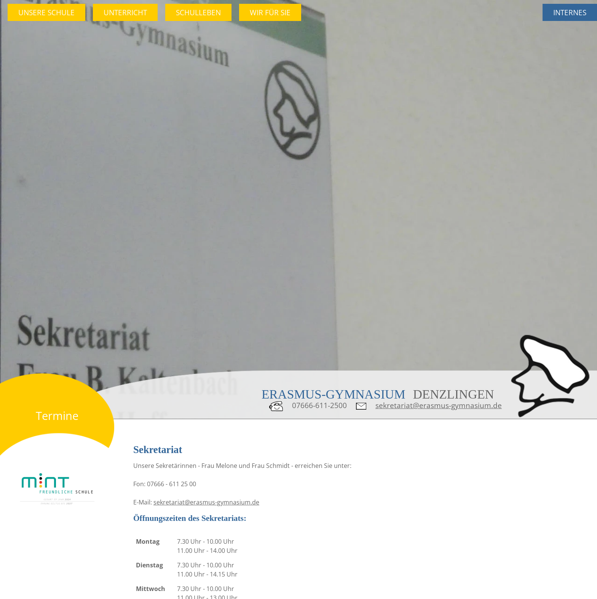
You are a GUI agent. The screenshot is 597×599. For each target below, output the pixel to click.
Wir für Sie (270, 12)
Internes (569, 12)
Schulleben (198, 12)
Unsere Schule (46, 12)
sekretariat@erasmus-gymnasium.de (438, 405)
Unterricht (125, 12)
